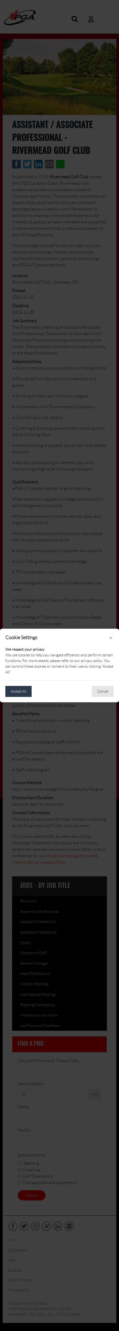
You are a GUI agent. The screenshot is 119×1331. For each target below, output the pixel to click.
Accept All (18, 691)
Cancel (102, 691)
